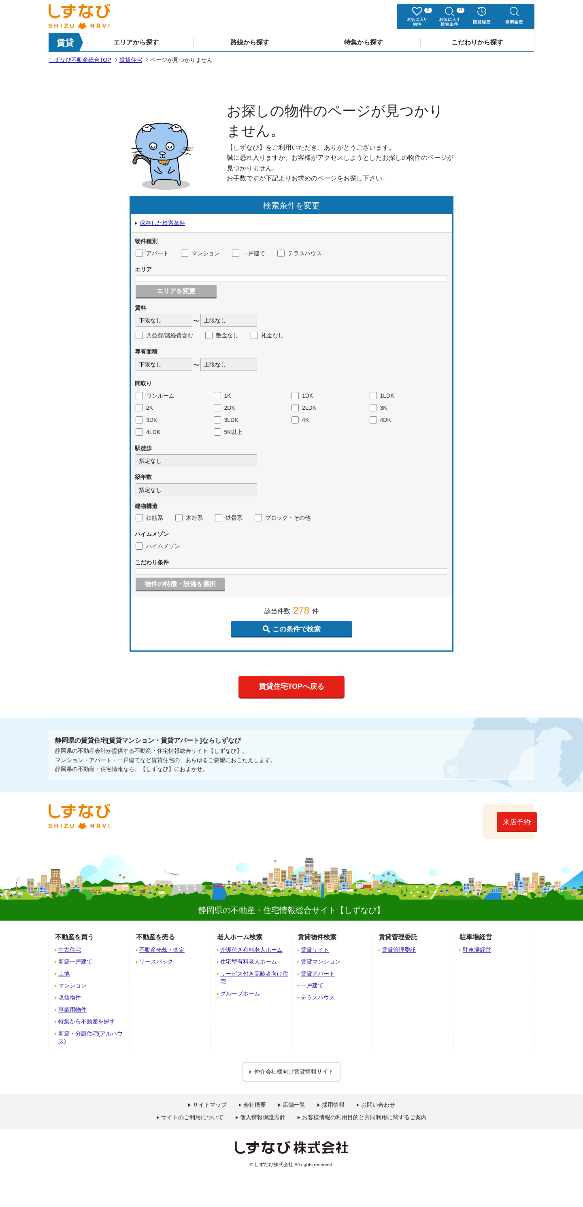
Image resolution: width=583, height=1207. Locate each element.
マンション (200, 253)
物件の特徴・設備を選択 (180, 583)
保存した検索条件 (162, 223)
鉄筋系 (149, 517)
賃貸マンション (320, 961)
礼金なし (267, 335)
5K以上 (228, 432)
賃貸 (65, 42)
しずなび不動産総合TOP (80, 60)
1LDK (382, 395)
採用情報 (333, 1104)
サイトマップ (210, 1104)
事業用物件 (72, 1009)
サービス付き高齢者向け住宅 (254, 977)
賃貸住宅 (130, 60)
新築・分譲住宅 (90, 1037)
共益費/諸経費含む (164, 335)
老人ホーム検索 (239, 937)
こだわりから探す (477, 42)
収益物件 (69, 997)
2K (144, 407)
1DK (302, 395)
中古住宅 (69, 949)
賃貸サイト (315, 949)
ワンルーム (155, 395)
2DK (224, 407)
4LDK (148, 432)
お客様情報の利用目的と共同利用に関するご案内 (364, 1117)
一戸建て (248, 253)
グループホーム (240, 993)
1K (222, 395)
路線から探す (249, 42)
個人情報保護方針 (262, 1117)
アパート (152, 253)
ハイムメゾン (158, 546)
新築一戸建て (75, 961)
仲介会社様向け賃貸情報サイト (294, 1071)
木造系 (189, 517)
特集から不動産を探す (86, 1021)
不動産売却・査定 (162, 949)
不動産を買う (74, 937)
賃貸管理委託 (399, 949)
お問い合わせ (378, 1104)
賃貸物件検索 (317, 937)
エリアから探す (136, 42)
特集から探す (363, 42)
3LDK (226, 420)
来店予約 (491, 822)
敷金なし (221, 335)
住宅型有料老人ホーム (248, 961)
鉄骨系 (229, 517)
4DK (380, 420)
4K (300, 420)
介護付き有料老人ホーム (251, 949)
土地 (64, 973)
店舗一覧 (294, 1104)
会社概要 (254, 1104)
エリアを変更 (176, 291)
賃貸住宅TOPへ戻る (292, 686)
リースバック (156, 961)
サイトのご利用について (192, 1117)
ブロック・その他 (283, 517)
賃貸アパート (318, 973)
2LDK (304, 407)
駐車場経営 (477, 949)
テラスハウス (299, 253)
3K (378, 407)
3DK (146, 420)
